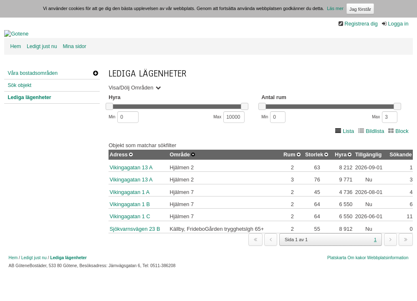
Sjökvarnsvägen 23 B (135, 258)
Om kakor (356, 286)
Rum (289, 183)
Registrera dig (361, 23)
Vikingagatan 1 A (130, 221)
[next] (390, 268)
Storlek (314, 183)
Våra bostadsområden (33, 102)
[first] (255, 268)
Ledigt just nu (42, 75)
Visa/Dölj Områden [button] (131, 116)
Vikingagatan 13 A (131, 196)
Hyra (340, 183)
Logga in (398, 23)
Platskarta (336, 286)
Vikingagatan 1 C (130, 245)
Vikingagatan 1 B (130, 233)
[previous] (270, 268)
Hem (15, 75)
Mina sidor (74, 75)
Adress (119, 183)
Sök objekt (19, 114)
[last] (406, 268)
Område (179, 183)
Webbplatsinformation (388, 286)
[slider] (109, 135)
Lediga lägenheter (29, 126)
